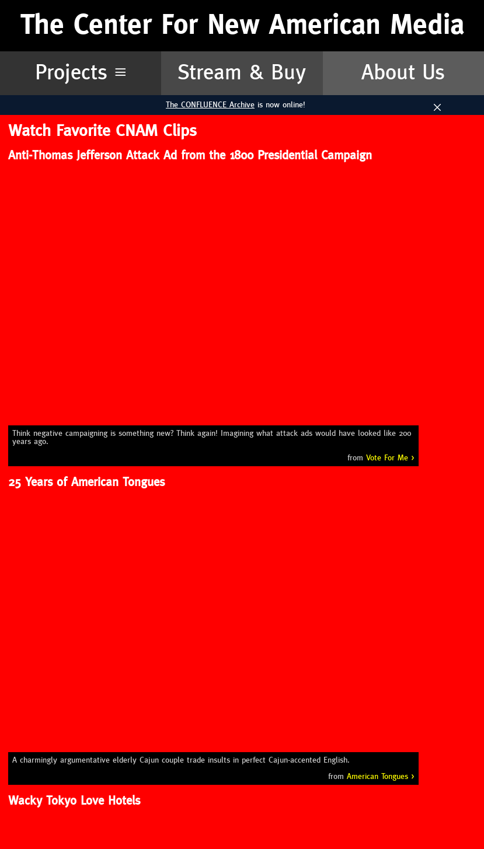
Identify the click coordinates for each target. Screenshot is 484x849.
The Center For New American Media (242, 25)
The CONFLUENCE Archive (210, 105)
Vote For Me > (390, 458)
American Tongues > (381, 777)
